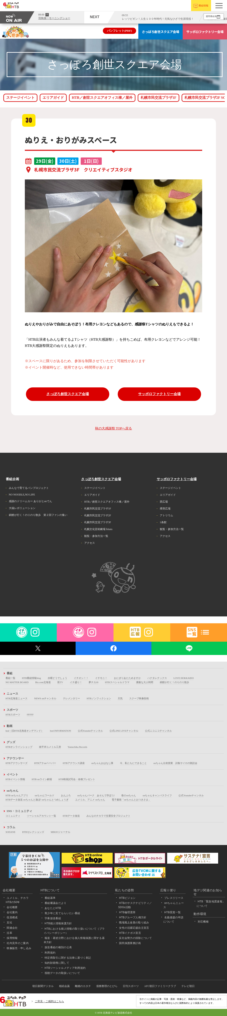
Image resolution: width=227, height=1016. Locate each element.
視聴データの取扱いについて (62, 973)
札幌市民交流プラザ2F (97, 515)
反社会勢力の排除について (135, 938)
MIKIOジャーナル (60, 832)
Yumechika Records (77, 747)
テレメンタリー (71, 698)
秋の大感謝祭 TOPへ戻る (113, 428)
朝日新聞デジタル (43, 986)
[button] (219, 5)
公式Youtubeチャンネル (90, 730)
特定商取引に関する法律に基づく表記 (68, 957)
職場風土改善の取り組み (134, 922)
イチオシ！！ (81, 678)
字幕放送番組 (53, 918)
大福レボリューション (22, 508)
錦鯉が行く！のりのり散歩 (174, 682)
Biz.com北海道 (43, 682)
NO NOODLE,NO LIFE (22, 494)
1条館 (163, 522)
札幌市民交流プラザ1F (158, 97)
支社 (9, 922)
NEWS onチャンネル (45, 698)
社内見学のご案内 (18, 943)
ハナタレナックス (157, 678)
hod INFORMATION (60, 730)
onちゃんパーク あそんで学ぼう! (96, 795)
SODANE (11, 832)
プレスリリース (173, 897)
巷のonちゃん (128, 795)
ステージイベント (20, 97)
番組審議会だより (56, 903)
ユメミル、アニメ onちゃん (90, 799)
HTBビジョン (127, 897)
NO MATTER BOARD (17, 682)
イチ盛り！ (76, 682)
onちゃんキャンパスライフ (157, 795)
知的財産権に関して (57, 962)
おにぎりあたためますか (127, 678)
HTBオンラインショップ (19, 747)
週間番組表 (207, 16)
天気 (120, 698)
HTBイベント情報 (15, 779)
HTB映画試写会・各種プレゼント (77, 779)
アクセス (89, 542)
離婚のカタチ (83, 986)
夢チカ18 (93, 682)
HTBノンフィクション (99, 698)
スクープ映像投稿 (139, 698)
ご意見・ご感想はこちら (49, 1001)
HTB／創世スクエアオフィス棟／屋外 (102, 97)
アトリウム (166, 515)
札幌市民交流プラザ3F (97, 522)
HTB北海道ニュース (16, 698)
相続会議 (64, 986)
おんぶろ (66, 795)
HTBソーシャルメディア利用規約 (65, 967)
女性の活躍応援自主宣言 (134, 927)
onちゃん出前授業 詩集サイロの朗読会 (175, 763)
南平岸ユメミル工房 (50, 747)
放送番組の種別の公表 (58, 947)
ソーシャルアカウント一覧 (41, 815)
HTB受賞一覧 (172, 912)
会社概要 (12, 907)
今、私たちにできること (133, 763)
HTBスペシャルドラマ (117, 682)
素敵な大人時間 (144, 682)
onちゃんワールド (44, 795)
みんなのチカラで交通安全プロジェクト (108, 815)
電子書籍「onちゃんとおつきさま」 (131, 799)
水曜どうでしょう (57, 678)
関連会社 (12, 927)
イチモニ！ (101, 678)
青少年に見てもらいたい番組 (62, 913)
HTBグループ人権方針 (133, 917)
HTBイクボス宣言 (130, 932)
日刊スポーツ (131, 986)
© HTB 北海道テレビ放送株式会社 (113, 1012)
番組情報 (203, 5)
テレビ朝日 (188, 986)
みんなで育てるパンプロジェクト (29, 488)
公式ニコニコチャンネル (158, 730)
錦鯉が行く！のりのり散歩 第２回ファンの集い (38, 515)
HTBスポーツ (13, 714)
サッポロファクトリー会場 (204, 31)
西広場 (164, 501)
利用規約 (50, 952)
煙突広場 (165, 508)
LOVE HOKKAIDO (184, 678)
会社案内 (12, 912)
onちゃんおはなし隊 (102, 763)
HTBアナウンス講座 (74, 763)
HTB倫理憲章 (127, 912)
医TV (60, 682)
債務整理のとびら (106, 986)
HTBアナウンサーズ (16, 763)
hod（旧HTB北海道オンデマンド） (24, 730)
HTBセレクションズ (33, 832)
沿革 (9, 932)
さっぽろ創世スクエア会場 (160, 31)
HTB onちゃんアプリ (17, 795)
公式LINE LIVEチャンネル (124, 730)
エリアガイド (53, 97)
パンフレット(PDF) (119, 30)
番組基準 (50, 897)
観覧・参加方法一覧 (96, 536)
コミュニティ (13, 815)
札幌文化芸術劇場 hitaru (98, 529)
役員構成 (12, 917)
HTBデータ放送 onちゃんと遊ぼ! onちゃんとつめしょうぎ (37, 799)
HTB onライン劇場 (42, 779)
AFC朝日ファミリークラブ (160, 986)
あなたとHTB (53, 908)
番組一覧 (10, 678)
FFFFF (30, 714)
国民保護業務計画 (130, 943)
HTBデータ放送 (71, 815)
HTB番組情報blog (31, 678)
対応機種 (203, 921)
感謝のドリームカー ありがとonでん (30, 501)
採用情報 (12, 938)
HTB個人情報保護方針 (58, 923)
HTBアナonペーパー (45, 763)
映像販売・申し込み (19, 948)
